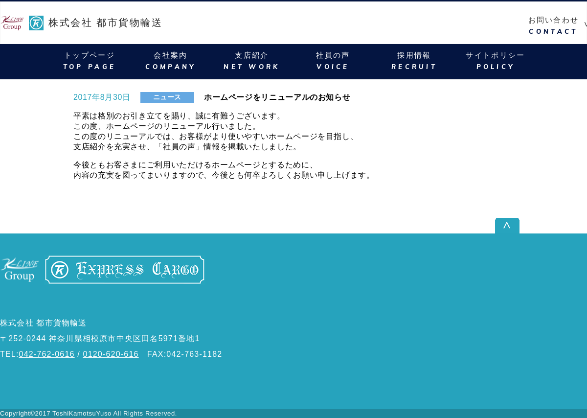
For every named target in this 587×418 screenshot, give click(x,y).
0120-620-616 (111, 354)
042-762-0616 (47, 354)
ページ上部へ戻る (554, 225)
